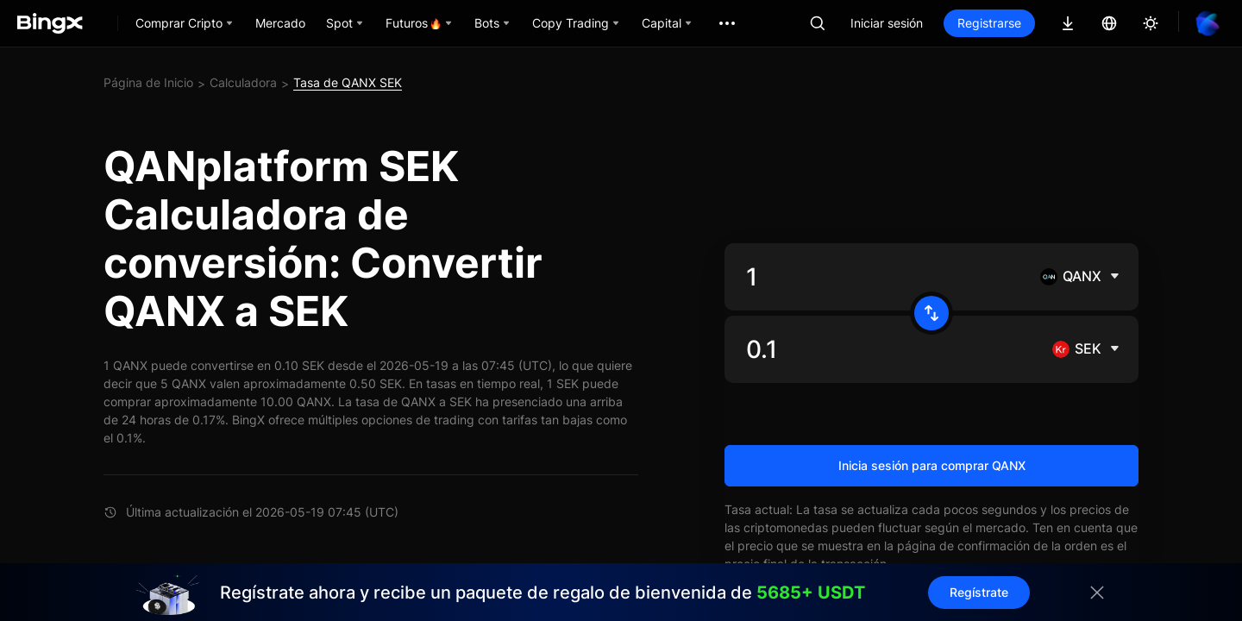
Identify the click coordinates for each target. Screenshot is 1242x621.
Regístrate (979, 592)
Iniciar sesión (886, 23)
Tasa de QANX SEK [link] (347, 82)
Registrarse (989, 23)
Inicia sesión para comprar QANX (932, 465)
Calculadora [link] (243, 82)
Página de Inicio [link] (148, 82)
